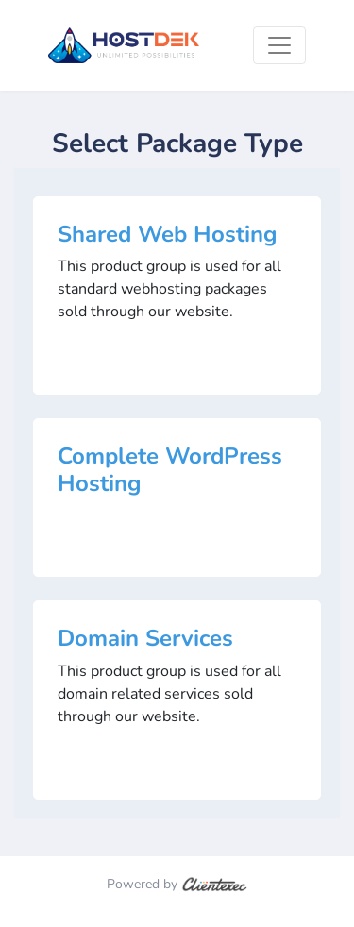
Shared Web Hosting (168, 234)
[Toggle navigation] (279, 45)
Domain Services (145, 638)
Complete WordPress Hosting (170, 469)
